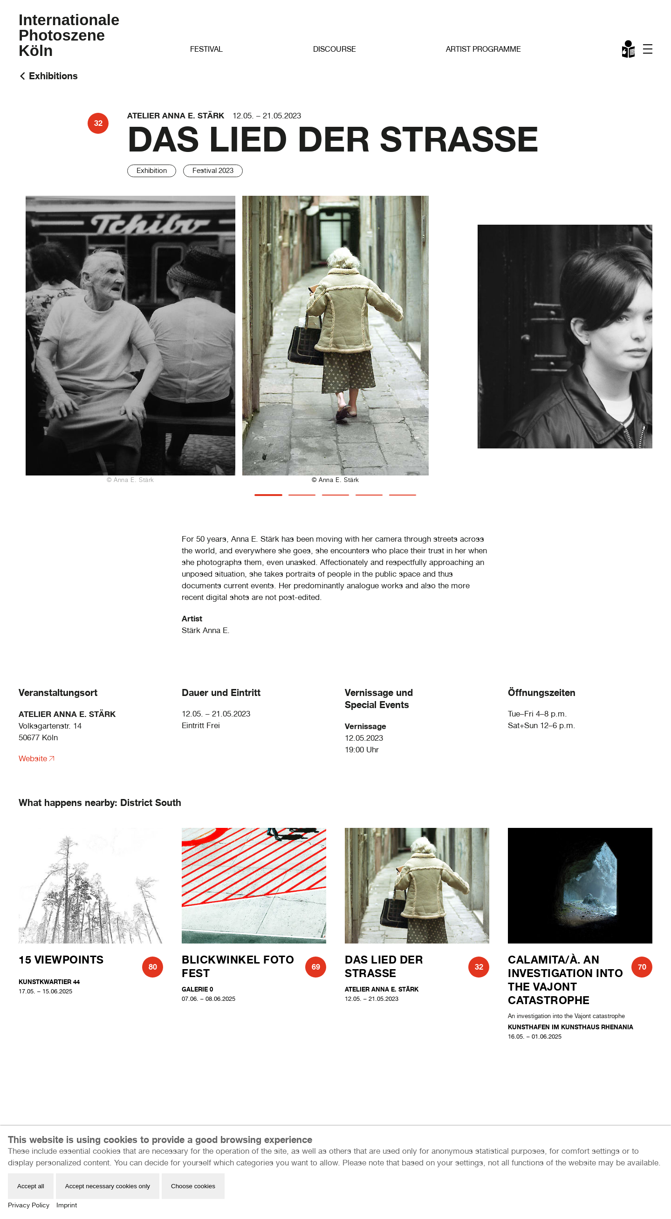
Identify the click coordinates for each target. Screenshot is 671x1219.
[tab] (268, 495)
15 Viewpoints (61, 959)
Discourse (334, 49)
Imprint (66, 1205)
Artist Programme (483, 49)
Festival (206, 49)
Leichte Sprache (629, 51)
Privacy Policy (28, 1205)
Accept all (30, 1186)
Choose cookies (193, 1186)
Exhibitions (53, 76)
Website (33, 758)
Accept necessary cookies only (107, 1186)
